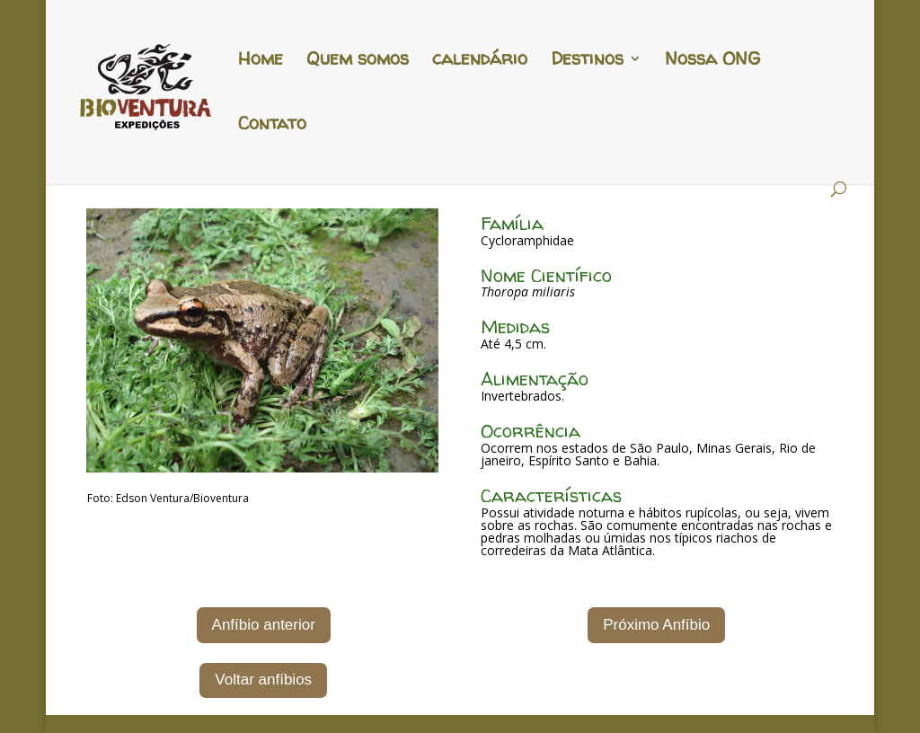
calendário (479, 61)
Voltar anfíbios (263, 679)
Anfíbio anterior (263, 624)
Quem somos (357, 61)
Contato (272, 126)
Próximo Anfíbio (656, 624)
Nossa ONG (712, 61)
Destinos (587, 61)
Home (260, 61)
